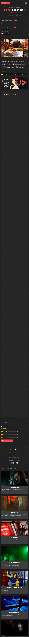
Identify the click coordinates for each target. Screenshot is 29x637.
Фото (8, 15)
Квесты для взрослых (6, 74)
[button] (27, 40)
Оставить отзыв (6, 440)
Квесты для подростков (20, 74)
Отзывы (20, 15)
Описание (12, 15)
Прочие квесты (5, 34)
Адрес (16, 15)
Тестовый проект (14, 7)
